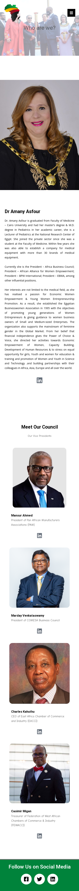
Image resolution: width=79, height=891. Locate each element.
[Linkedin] (52, 879)
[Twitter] (39, 879)
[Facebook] (26, 879)
